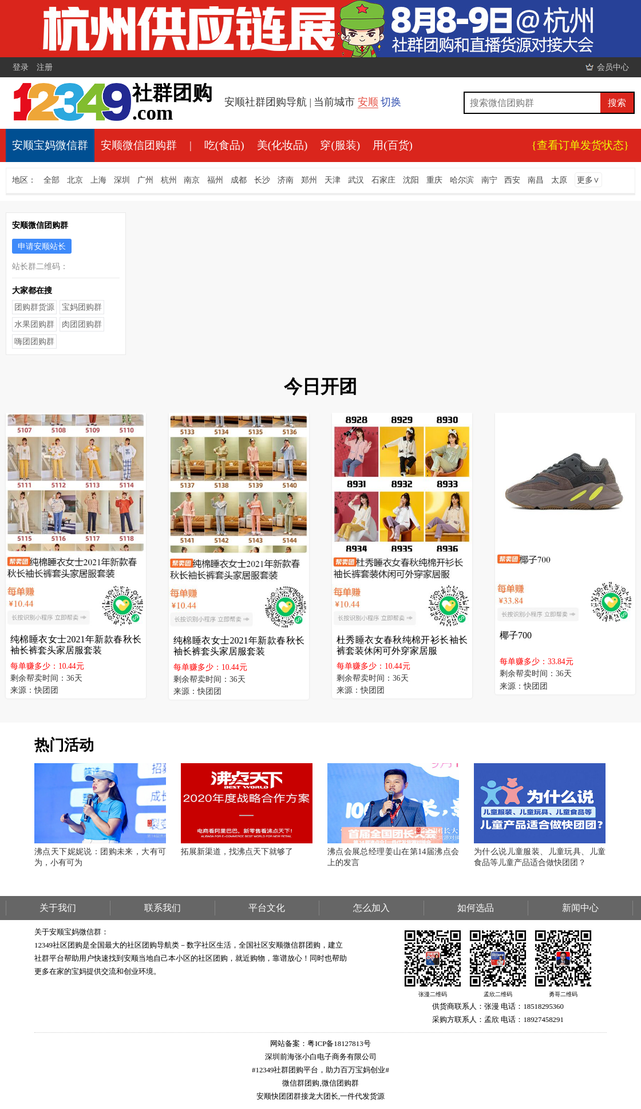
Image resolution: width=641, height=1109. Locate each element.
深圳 (122, 179)
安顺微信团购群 (139, 145)
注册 (45, 67)
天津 (333, 179)
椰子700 (516, 635)
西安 (512, 179)
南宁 (489, 179)
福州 (215, 179)
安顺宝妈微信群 (50, 145)
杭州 (169, 179)
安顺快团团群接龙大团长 (297, 1096)
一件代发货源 (362, 1096)
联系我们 (162, 908)
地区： (24, 179)
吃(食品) (224, 145)
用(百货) (393, 145)
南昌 (536, 179)
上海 (98, 179)
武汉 (356, 179)
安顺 (368, 102)
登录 (21, 67)
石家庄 (383, 179)
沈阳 (411, 179)
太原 (559, 179)
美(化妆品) (282, 145)
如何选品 (475, 908)
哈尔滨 (462, 179)
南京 (192, 179)
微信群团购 (300, 1083)
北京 (75, 179)
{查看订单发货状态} (580, 145)
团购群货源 (34, 306)
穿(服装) (340, 145)
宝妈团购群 (82, 306)
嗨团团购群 (34, 341)
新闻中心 (580, 908)
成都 (239, 179)
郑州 (309, 179)
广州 (145, 179)
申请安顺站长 (42, 246)
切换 (391, 102)
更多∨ (588, 179)
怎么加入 (371, 908)
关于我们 (57, 908)
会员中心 (613, 67)
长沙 (262, 179)
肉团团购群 (82, 324)
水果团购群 (34, 324)
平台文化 (266, 908)
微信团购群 (340, 1083)
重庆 (434, 179)
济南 (286, 179)
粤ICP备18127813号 (338, 1044)
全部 (51, 179)
